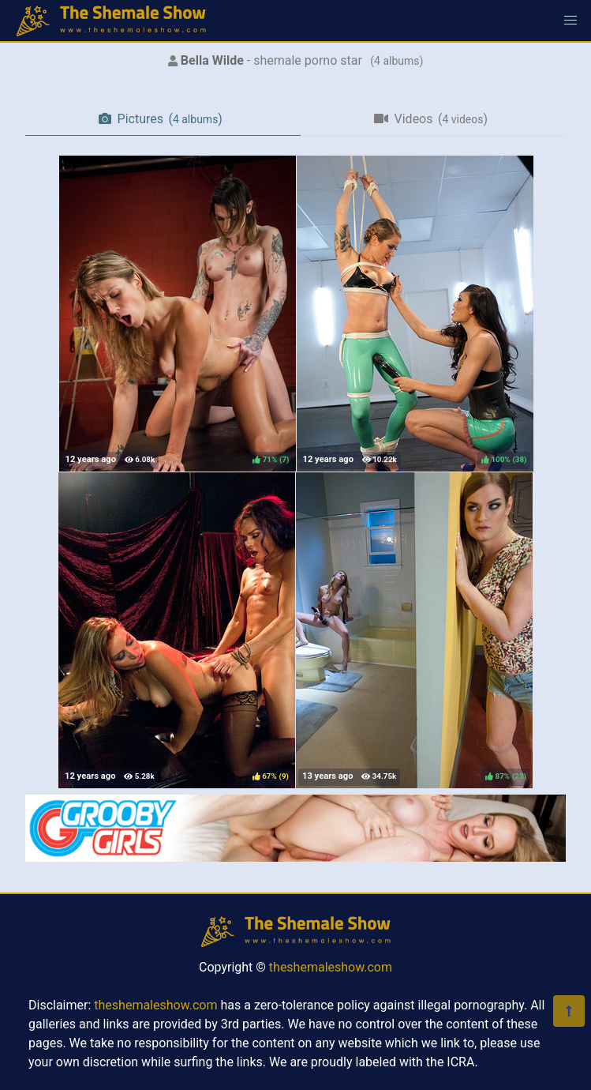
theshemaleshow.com (330, 967)
